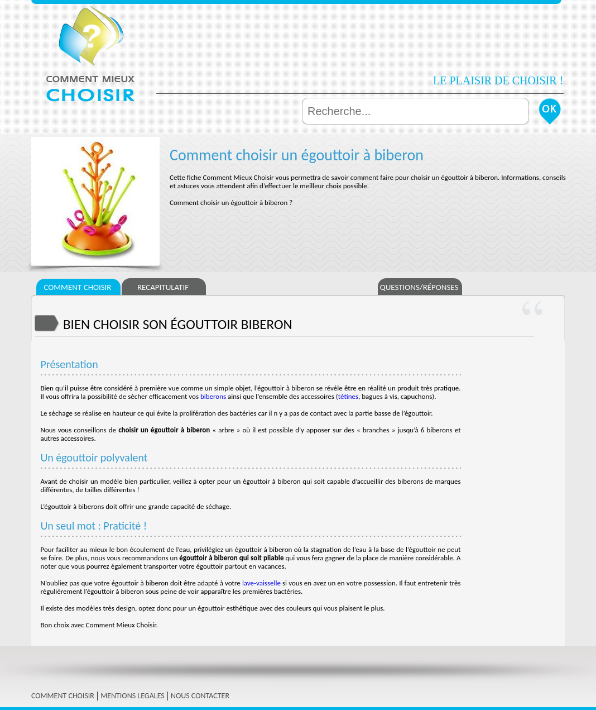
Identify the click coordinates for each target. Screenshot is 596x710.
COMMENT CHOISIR (62, 696)
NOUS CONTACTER (200, 696)
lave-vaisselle (261, 583)
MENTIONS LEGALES (132, 696)
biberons (213, 396)
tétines (348, 396)
